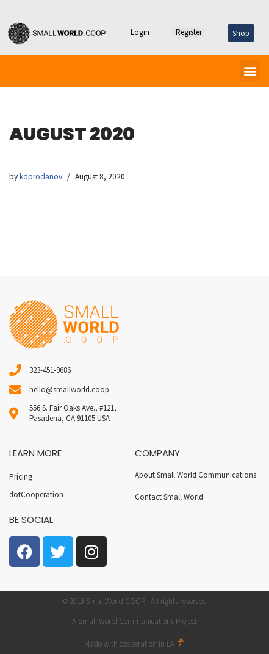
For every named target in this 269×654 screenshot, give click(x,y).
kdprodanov (41, 176)
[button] (250, 70)
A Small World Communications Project (134, 621)
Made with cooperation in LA (134, 644)
